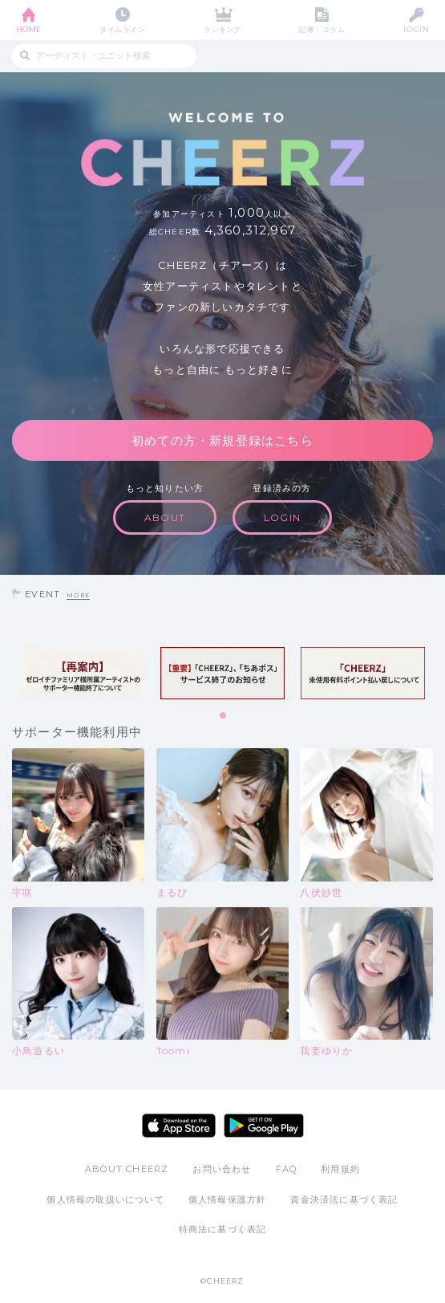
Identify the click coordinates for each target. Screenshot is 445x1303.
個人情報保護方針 (227, 1199)
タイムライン (122, 29)
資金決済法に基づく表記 (344, 1199)
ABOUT (164, 517)
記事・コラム (322, 29)
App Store (179, 1126)
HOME (29, 29)
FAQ (286, 1169)
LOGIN (416, 29)
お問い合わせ (221, 1169)
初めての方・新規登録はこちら (222, 440)
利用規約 (340, 1169)
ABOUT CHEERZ (126, 1169)
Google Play (264, 1126)
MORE (78, 595)
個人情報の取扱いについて (105, 1199)
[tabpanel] (82, 673)
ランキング (222, 29)
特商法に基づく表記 (223, 1229)
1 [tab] (224, 716)
